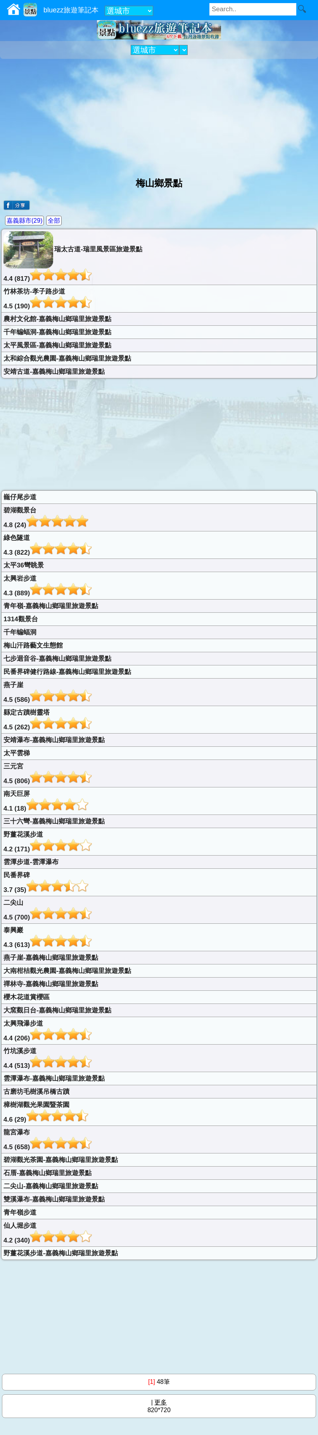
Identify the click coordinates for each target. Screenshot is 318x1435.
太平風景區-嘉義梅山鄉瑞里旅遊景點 (57, 345)
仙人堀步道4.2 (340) (47, 1233)
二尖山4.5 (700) (47, 910)
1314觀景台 (20, 619)
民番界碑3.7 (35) (45, 882)
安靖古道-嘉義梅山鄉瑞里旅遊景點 (54, 371)
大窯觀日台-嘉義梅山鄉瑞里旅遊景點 (57, 1010)
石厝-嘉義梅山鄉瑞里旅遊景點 (47, 1173)
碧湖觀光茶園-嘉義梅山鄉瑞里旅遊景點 (60, 1159)
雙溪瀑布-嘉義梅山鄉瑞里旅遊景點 (54, 1199)
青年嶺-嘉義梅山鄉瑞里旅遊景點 (50, 606)
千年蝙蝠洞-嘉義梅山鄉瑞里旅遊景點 (57, 332)
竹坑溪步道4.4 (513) (47, 1058)
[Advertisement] (159, 115)
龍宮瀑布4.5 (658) (47, 1140)
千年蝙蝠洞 (19, 632)
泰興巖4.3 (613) (47, 937)
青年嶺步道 (19, 1212)
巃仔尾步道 (19, 497)
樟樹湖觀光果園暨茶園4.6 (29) (45, 1112)
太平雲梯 (16, 753)
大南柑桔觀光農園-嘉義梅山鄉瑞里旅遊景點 (67, 970)
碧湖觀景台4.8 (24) (45, 518)
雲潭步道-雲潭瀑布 (31, 862)
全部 (54, 220)
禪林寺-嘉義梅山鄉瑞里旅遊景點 (50, 984)
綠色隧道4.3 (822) (47, 545)
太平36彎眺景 (23, 565)
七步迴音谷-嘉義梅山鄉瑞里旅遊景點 (57, 658)
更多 (160, 1402)
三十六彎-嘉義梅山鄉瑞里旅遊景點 (54, 821)
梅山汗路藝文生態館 (33, 645)
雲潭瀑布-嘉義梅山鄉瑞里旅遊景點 (54, 1078)
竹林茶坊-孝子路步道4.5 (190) (47, 299)
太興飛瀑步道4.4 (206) (47, 1031)
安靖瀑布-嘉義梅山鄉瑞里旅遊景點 (54, 740)
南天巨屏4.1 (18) (45, 801)
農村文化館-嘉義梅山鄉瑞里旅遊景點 (57, 319)
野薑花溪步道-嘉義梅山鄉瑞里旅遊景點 (60, 1253)
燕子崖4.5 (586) (47, 692)
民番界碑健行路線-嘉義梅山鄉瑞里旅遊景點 (67, 671)
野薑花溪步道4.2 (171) (47, 842)
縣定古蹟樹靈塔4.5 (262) (47, 720)
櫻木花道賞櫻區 (26, 997)
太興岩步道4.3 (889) (47, 586)
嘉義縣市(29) (24, 220)
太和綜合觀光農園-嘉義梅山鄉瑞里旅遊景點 (67, 358)
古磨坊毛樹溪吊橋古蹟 (36, 1091)
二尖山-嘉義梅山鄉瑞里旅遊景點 (50, 1186)
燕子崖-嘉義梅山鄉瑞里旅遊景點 (50, 957)
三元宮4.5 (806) (47, 774)
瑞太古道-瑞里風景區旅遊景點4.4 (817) (72, 256)
